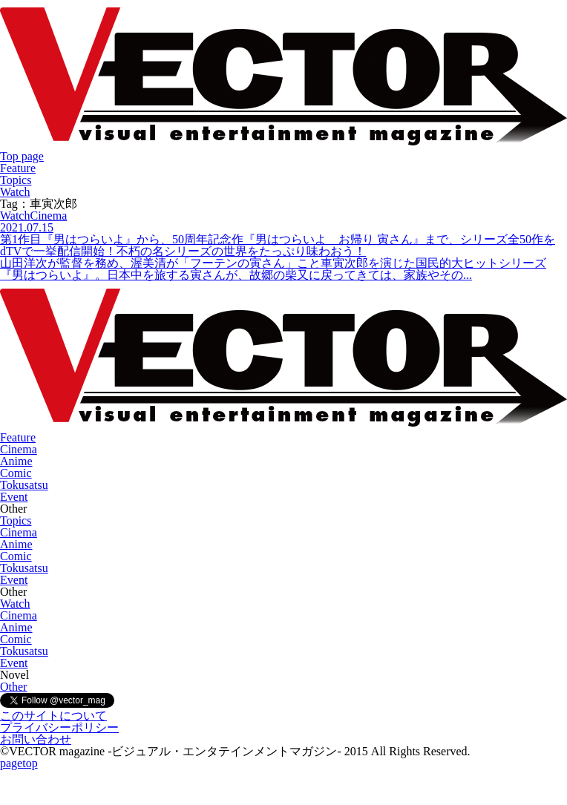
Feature (18, 168)
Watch (15, 191)
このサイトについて (53, 715)
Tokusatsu (24, 485)
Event (13, 496)
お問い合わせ (35, 739)
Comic (16, 473)
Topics (15, 180)
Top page (22, 156)
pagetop (19, 763)
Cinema (18, 449)
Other (13, 686)
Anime (16, 461)
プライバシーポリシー (59, 727)
